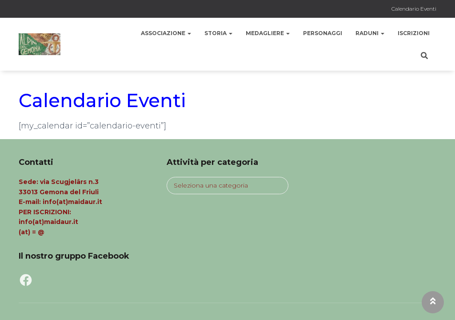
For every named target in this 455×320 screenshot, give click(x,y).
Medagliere (268, 33)
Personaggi (322, 33)
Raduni (369, 33)
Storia (218, 33)
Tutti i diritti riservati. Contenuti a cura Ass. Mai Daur (201, 300)
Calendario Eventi (413, 8)
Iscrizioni (414, 33)
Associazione (166, 33)
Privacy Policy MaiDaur (62, 300)
